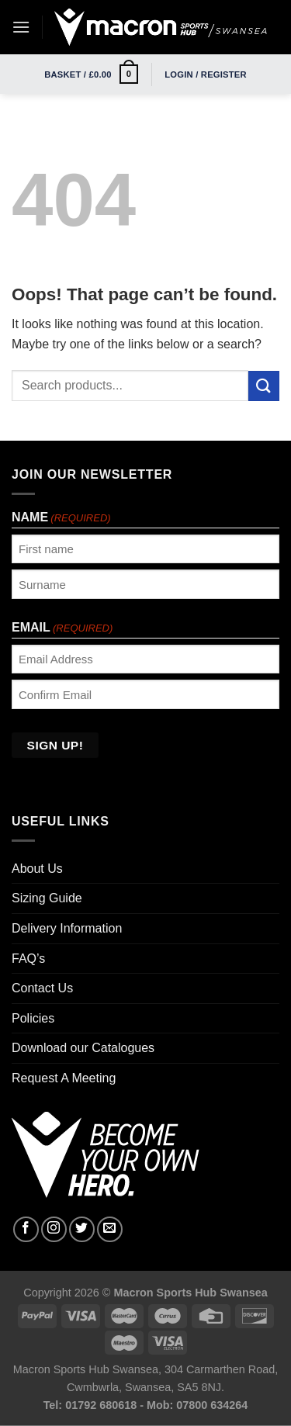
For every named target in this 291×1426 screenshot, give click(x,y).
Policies (33, 1018)
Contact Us (42, 988)
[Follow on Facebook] (26, 1229)
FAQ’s (28, 958)
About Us (37, 868)
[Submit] (263, 386)
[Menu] (21, 27)
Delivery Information (67, 928)
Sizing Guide (47, 898)
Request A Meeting (64, 1078)
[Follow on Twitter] (82, 1229)
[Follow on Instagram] (54, 1229)
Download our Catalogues (83, 1047)
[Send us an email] (110, 1229)
